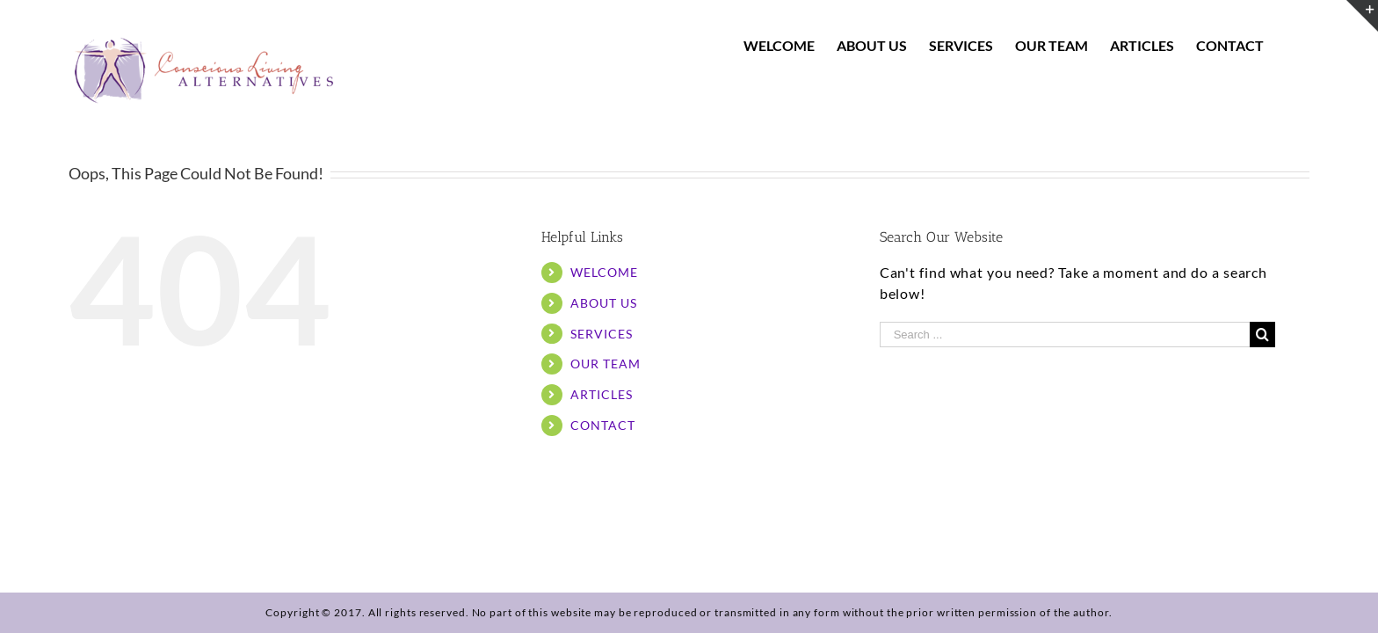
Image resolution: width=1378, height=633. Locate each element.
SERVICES (601, 333)
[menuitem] (792, 46)
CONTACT (602, 425)
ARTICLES (601, 394)
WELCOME (603, 272)
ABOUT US (603, 302)
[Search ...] (1065, 334)
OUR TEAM (605, 363)
